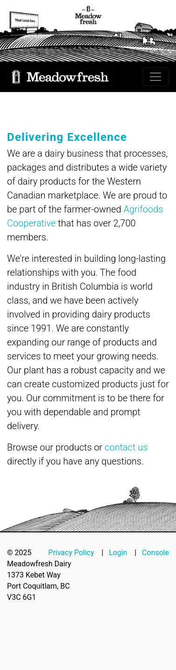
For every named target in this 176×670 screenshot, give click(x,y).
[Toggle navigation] (155, 76)
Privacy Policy (71, 552)
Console (155, 552)
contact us (126, 447)
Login (118, 552)
